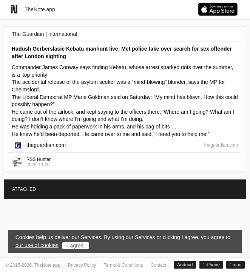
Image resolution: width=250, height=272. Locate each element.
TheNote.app (40, 9)
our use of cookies (37, 245)
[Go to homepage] (14, 9)
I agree (75, 246)
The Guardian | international (44, 34)
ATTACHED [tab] (24, 189)
